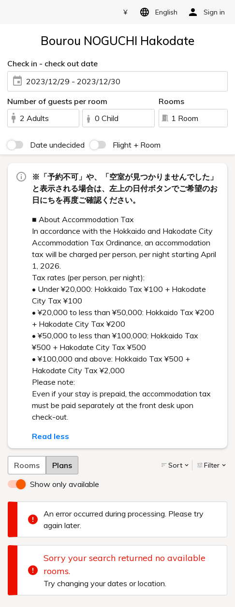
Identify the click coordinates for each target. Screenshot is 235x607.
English (156, 12)
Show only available (64, 484)
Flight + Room (137, 145)
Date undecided (57, 145)
